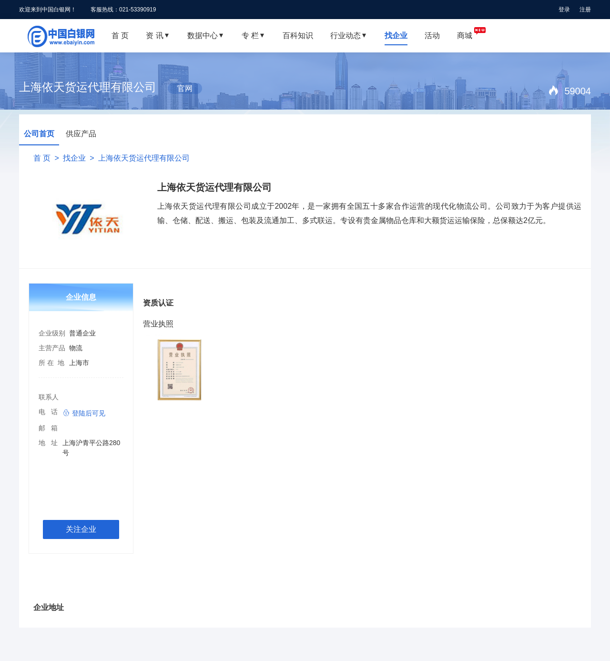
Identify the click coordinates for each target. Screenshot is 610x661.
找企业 (74, 158)
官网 (185, 88)
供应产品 (81, 134)
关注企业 (81, 529)
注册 (585, 9)
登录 (564, 9)
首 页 (42, 158)
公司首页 (39, 134)
